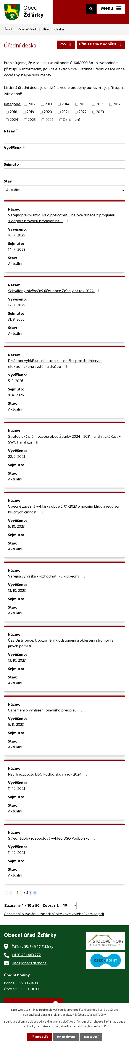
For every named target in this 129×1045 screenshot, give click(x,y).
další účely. (99, 1014)
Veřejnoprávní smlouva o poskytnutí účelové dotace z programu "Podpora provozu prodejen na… (61, 219)
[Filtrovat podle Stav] (64, 190)
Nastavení (91, 1037)
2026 (49, 120)
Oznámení (71, 120)
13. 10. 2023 (17, 591)
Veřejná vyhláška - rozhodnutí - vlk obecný (47, 577)
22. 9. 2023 (16, 457)
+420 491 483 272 (26, 955)
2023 (100, 112)
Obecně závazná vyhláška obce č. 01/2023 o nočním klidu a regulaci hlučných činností (63, 510)
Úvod (8, 29)
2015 (82, 104)
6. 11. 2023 (16, 725)
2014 (65, 104)
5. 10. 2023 (16, 527)
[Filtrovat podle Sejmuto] (64, 173)
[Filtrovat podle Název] (64, 139)
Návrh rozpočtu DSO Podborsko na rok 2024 (48, 775)
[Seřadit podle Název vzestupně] (17, 130)
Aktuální (15, 264)
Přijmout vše (39, 1037)
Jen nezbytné (66, 1037)
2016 (99, 104)
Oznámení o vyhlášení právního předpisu (46, 711)
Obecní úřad (27, 29)
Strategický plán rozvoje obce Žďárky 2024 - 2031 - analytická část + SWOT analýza (64, 440)
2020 (48, 112)
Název (9, 132)
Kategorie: (12, 104)
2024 (14, 120)
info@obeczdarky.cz (29, 964)
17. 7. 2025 (16, 306)
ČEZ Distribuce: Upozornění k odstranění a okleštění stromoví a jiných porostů (60, 644)
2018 (13, 112)
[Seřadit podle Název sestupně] (17, 131)
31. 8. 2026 (16, 320)
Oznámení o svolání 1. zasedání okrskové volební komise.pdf (54, 914)
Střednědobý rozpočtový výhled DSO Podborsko (52, 839)
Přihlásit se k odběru (101, 44)
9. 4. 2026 (16, 396)
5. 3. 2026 (15, 381)
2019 (30, 112)
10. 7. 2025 (16, 236)
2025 (32, 120)
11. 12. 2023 (16, 789)
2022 (83, 112)
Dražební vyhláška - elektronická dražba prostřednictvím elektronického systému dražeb (55, 364)
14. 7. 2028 (16, 250)
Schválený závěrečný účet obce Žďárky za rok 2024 (55, 291)
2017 (117, 104)
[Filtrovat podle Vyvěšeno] (64, 157)
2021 (65, 112)
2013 (48, 104)
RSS (65, 44)
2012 (31, 104)
